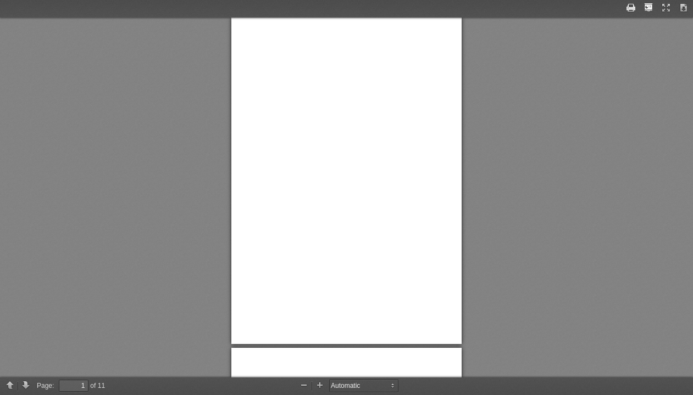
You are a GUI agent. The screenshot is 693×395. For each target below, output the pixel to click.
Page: (45, 386)
